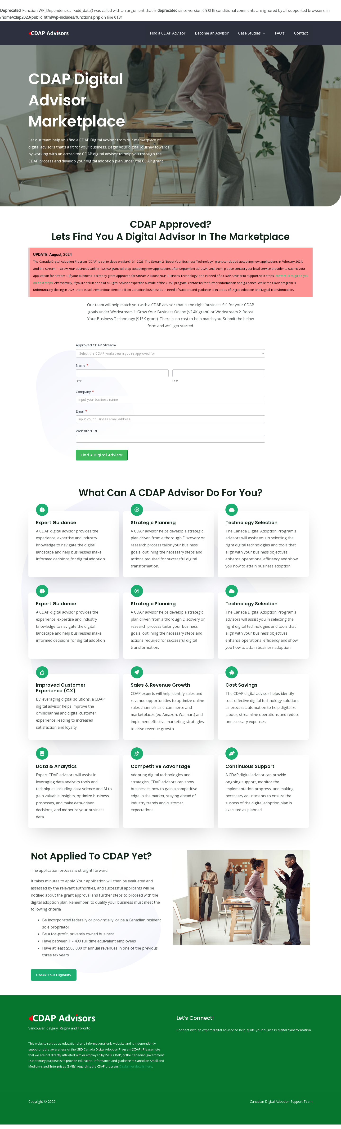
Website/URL (87, 430)
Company (85, 391)
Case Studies (254, 33)
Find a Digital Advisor (102, 455)
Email (81, 411)
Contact (302, 33)
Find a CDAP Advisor (176, 33)
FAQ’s (282, 33)
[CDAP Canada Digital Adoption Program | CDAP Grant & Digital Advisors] (49, 32)
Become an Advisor (218, 33)
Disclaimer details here (135, 1071)
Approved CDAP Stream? (96, 345)
